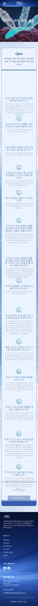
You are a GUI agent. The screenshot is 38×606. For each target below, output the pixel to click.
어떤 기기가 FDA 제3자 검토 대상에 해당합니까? (19, 453)
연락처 (5, 555)
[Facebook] (8, 568)
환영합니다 (6, 540)
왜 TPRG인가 (7, 546)
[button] (4, 3)
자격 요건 (6, 549)
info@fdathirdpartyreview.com (14, 593)
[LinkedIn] (4, 568)
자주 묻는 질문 (8, 552)
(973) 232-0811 (8, 590)
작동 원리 (6, 543)
